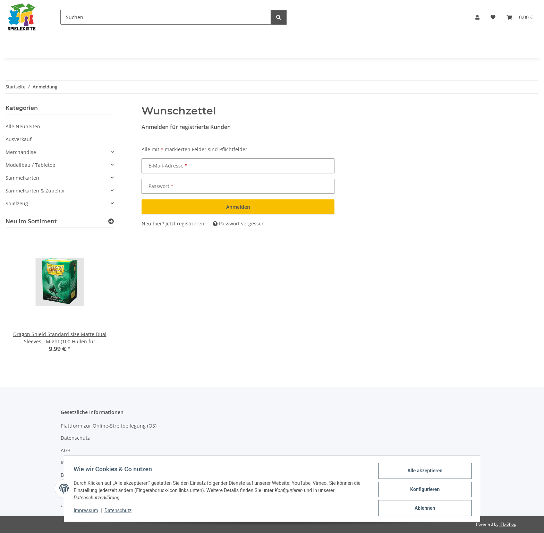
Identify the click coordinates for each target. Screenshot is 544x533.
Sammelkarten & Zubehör (35, 190)
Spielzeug (17, 203)
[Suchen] (165, 17)
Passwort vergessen (239, 223)
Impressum (87, 511)
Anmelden (238, 207)
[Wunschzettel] (493, 17)
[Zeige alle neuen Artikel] (111, 221)
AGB (65, 450)
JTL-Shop (508, 524)
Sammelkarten (22, 177)
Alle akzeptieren (423, 472)
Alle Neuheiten (23, 126)
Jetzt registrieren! (185, 223)
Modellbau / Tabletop (31, 165)
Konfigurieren (423, 490)
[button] (477, 17)
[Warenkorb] (519, 17)
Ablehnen (423, 508)
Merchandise (21, 152)
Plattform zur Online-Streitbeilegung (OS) (108, 425)
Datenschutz (119, 511)
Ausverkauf (19, 139)
